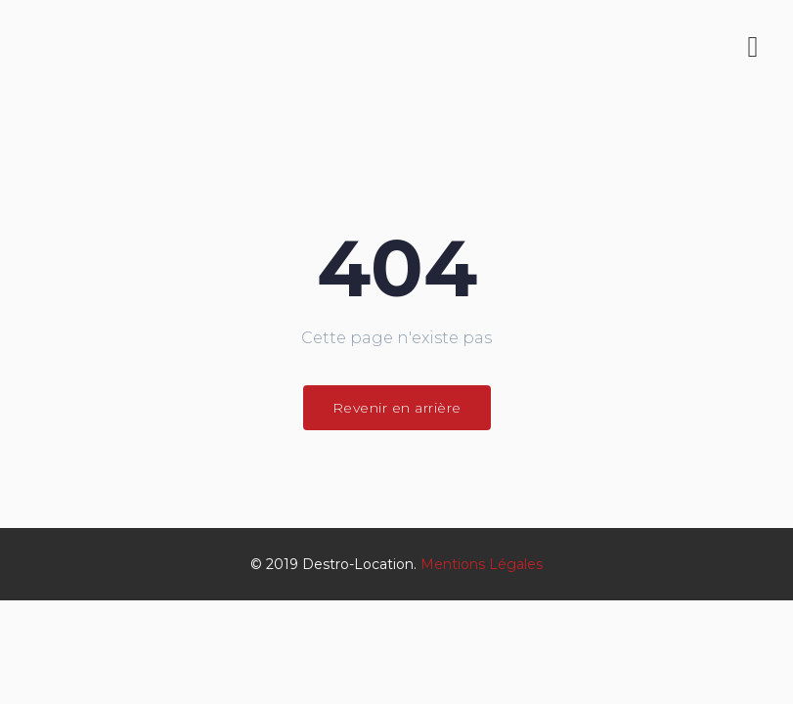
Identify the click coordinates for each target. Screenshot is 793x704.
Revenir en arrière (397, 408)
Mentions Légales (481, 564)
